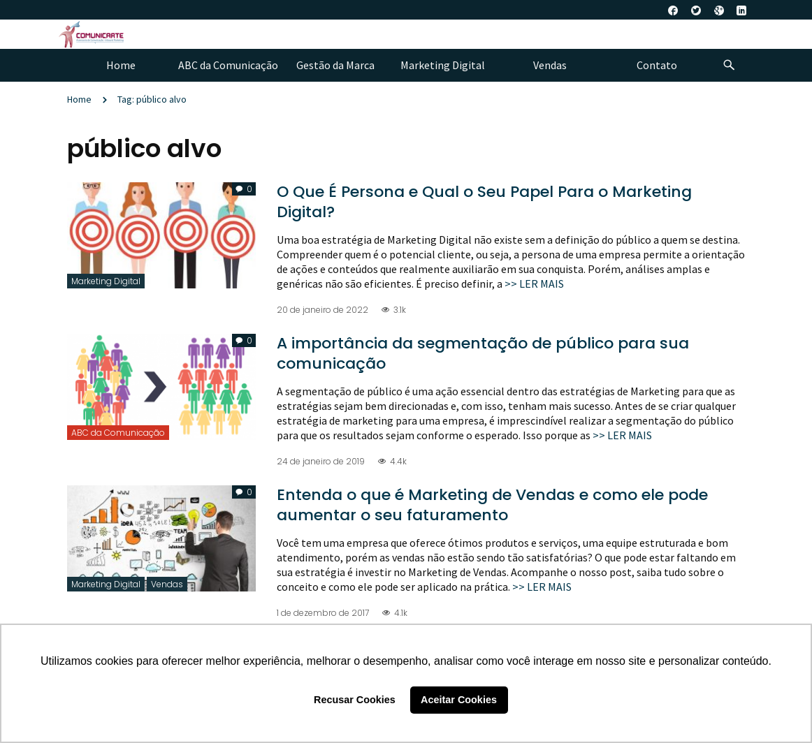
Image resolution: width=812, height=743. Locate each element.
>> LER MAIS (534, 283)
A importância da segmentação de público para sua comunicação (483, 353)
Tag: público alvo (152, 99)
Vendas (167, 584)
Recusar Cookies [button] (355, 699)
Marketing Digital (105, 281)
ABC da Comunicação (118, 433)
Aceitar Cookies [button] (459, 699)
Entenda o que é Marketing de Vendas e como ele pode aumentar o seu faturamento (492, 505)
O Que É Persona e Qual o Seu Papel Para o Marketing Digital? (484, 202)
